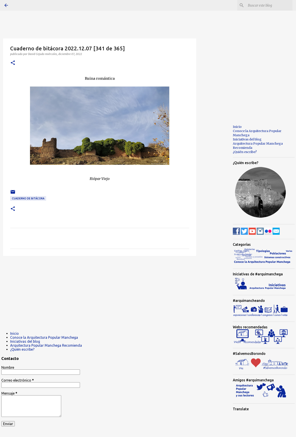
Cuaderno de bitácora (28, 198)
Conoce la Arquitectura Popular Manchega (44, 337)
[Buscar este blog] (269, 5)
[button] (12, 63)
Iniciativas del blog (25, 341)
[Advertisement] (99, 293)
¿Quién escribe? (22, 349)
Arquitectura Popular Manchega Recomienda (46, 345)
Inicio (14, 333)
